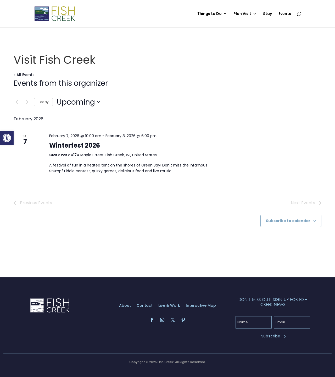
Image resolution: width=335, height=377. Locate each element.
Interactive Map (201, 306)
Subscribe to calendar (288, 220)
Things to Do (209, 14)
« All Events (24, 74)
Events (284, 14)
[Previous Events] (17, 102)
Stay (267, 14)
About (125, 306)
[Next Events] (27, 102)
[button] (7, 138)
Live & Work (169, 306)
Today (43, 102)
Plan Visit (242, 14)
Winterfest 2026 (74, 145)
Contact (145, 306)
